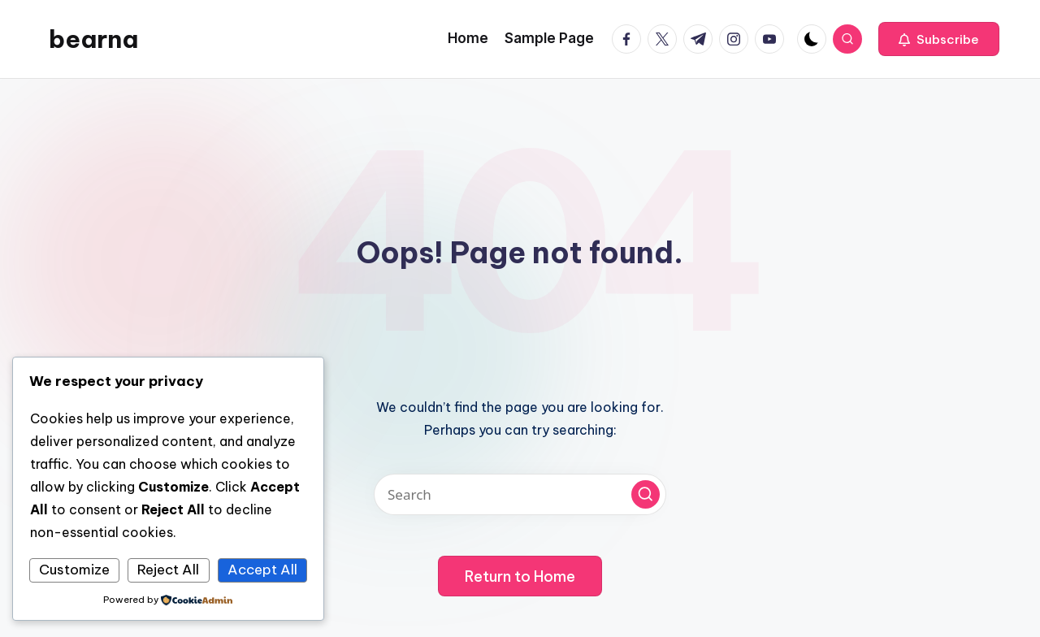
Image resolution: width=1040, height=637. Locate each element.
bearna (93, 39)
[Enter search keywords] (520, 494)
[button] (938, 39)
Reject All (168, 569)
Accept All (262, 569)
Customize (74, 569)
